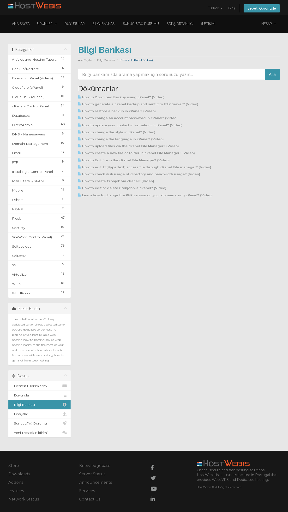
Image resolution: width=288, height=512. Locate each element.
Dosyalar (39, 414)
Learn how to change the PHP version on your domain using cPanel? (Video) (145, 195)
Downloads (19, 474)
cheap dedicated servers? (29, 319)
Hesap (268, 24)
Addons (15, 482)
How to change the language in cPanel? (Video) (121, 139)
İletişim (208, 24)
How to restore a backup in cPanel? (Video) (117, 111)
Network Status (23, 499)
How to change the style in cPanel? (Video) (116, 132)
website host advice (39, 350)
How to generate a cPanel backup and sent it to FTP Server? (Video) (138, 104)
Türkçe (215, 8)
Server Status (92, 474)
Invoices (16, 491)
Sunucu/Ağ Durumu (141, 24)
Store (13, 465)
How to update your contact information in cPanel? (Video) (130, 125)
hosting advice (44, 340)
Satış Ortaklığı (180, 24)
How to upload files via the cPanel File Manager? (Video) (128, 146)
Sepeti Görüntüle (261, 8)
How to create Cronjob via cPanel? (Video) (116, 181)
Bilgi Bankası (103, 24)
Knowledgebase (94, 465)
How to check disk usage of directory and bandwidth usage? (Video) (139, 174)
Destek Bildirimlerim (39, 386)
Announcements (95, 482)
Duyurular (75, 24)
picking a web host (25, 335)
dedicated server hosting (39, 329)
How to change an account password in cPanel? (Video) (128, 118)
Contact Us (89, 499)
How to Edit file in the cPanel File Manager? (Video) (124, 160)
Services (87, 491)
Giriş (231, 8)
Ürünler (47, 24)
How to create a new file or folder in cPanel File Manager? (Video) (136, 153)
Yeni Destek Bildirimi (39, 433)
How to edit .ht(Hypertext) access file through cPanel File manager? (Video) (144, 167)
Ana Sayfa (21, 24)
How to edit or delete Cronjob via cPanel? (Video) (122, 188)
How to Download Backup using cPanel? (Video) (121, 97)
